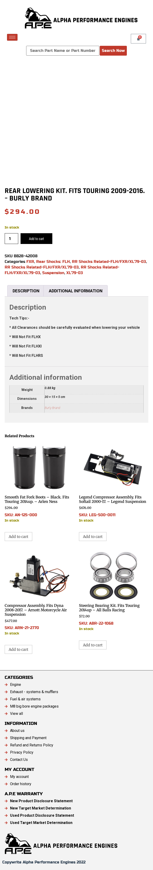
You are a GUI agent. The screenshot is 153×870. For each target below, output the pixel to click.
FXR (30, 261)
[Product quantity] (11, 238)
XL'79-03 (74, 273)
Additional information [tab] (76, 290)
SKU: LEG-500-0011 (114, 482)
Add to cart (36, 238)
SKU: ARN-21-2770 (39, 593)
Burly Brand (52, 408)
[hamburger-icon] (12, 37)
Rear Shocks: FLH (53, 261)
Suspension (53, 273)
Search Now (113, 50)
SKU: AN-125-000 (39, 482)
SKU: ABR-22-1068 (114, 590)
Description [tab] (26, 290)
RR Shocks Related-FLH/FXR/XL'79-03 (109, 261)
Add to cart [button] (18, 536)
